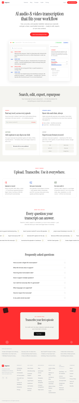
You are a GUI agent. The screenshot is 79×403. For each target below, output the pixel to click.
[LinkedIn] (6, 378)
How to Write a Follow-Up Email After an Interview (68, 353)
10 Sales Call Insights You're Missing (10, 351)
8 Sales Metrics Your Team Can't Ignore (9, 353)
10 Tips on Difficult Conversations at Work (29, 356)
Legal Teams (30, 380)
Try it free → (39, 334)
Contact (71, 373)
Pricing (47, 2)
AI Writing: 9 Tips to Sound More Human (48, 356)
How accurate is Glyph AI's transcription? (39, 262)
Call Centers (30, 386)
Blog (31, 2)
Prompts (36, 2)
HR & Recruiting (31, 371)
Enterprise (19, 387)
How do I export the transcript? (39, 293)
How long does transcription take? (39, 273)
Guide (42, 2)
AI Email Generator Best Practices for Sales (28, 353)
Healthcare (30, 383)
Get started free (72, 2)
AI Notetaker (20, 372)
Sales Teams (30, 368)
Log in (64, 2)
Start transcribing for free (39, 34)
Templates (40, 378)
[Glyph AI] (8, 366)
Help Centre (41, 389)
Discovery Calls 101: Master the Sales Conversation (28, 351)
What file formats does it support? (39, 268)
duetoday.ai (61, 368)
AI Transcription (20, 375)
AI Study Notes (62, 380)
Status (71, 376)
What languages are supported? (39, 288)
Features (26, 2)
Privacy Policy (73, 379)
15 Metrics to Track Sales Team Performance (48, 353)
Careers (71, 371)
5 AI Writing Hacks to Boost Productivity (67, 356)
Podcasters (30, 378)
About (71, 368)
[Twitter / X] (3, 378)
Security (71, 386)
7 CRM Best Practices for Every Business (9, 356)
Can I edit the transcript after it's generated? (39, 283)
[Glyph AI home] (5, 2)
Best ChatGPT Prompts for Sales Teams (48, 351)
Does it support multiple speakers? (39, 278)
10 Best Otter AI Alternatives (67, 351)
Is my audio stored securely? (39, 298)
